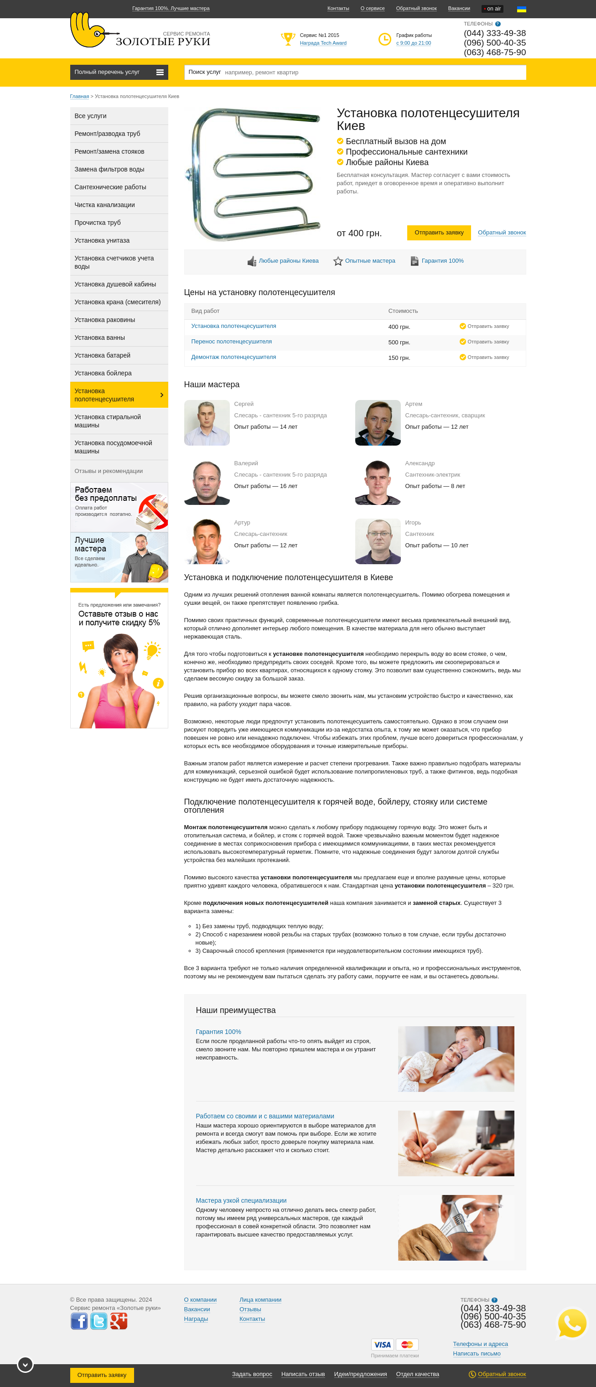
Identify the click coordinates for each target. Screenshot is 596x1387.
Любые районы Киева (289, 260)
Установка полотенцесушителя (105, 395)
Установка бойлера (103, 373)
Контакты (338, 8)
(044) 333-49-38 (495, 33)
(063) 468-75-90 (495, 52)
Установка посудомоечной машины (113, 447)
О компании (200, 1299)
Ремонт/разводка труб (107, 133)
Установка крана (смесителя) (118, 302)
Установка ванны (100, 337)
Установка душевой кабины (115, 284)
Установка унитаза (102, 240)
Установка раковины (105, 319)
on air (492, 8)
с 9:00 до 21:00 (413, 43)
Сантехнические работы (110, 187)
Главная (79, 96)
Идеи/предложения (360, 1374)
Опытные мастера (370, 260)
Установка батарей (103, 355)
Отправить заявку (439, 232)
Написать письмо (477, 1353)
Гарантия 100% (443, 260)
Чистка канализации (105, 204)
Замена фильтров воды (110, 169)
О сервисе (373, 8)
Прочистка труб (98, 222)
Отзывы (250, 1309)
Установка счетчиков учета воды (114, 262)
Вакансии (459, 8)
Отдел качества (418, 1374)
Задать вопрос (252, 1374)
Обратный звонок (416, 8)
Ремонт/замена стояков (110, 151)
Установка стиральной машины (108, 421)
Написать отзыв (303, 1374)
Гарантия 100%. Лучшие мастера (170, 8)
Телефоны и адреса (480, 1343)
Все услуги (91, 115)
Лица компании (260, 1299)
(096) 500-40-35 (495, 42)
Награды (196, 1318)
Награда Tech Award (323, 43)
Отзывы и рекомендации (109, 471)
